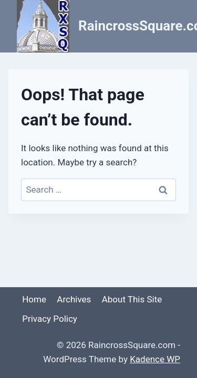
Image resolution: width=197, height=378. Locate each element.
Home (34, 299)
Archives (74, 299)
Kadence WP (155, 359)
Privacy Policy (49, 318)
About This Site (132, 299)
